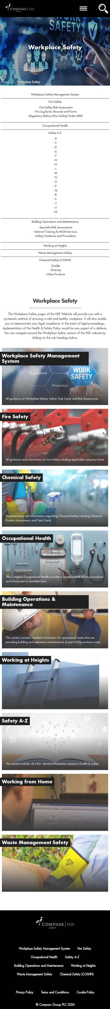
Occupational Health (55, 125)
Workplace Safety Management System (55, 94)
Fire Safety (55, 101)
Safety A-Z (55, 133)
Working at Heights (55, 245)
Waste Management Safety (55, 253)
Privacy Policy (24, 992)
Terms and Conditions (55, 992)
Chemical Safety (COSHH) (55, 260)
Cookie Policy (85, 992)
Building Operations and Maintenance (55, 221)
